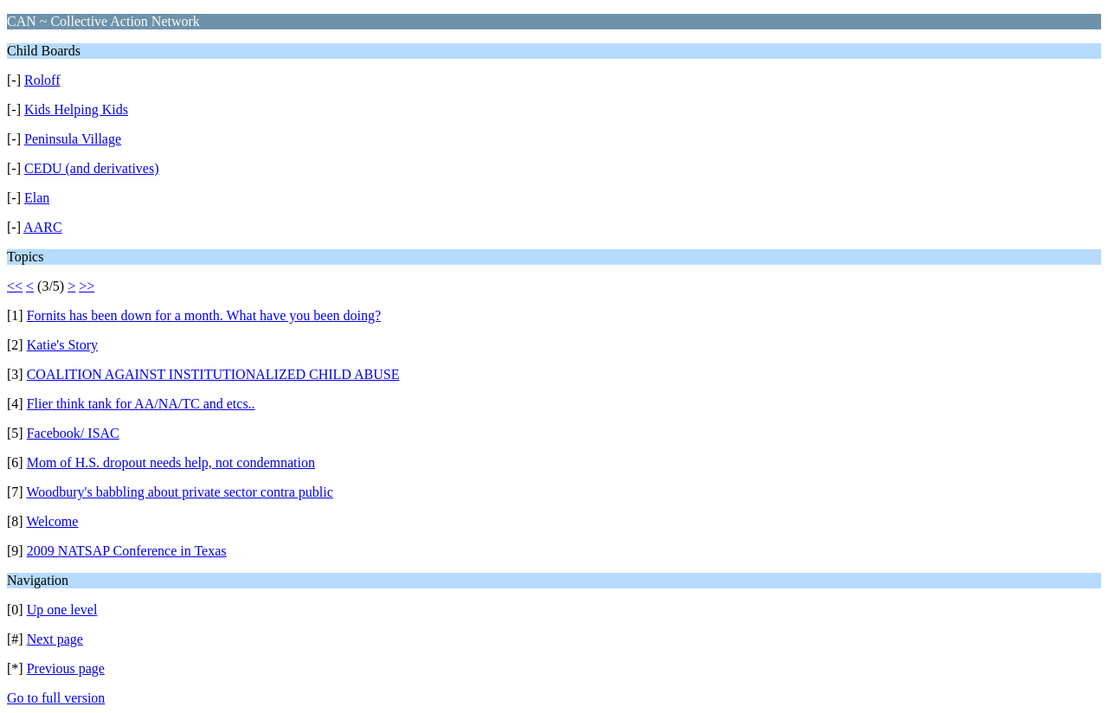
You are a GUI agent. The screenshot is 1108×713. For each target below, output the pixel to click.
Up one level (62, 609)
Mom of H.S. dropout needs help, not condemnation (171, 462)
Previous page (66, 668)
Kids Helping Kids (76, 109)
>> (86, 286)
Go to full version (56, 698)
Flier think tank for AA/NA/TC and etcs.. (141, 403)
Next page (55, 639)
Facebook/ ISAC (73, 433)
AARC (42, 227)
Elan (36, 197)
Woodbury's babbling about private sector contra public (179, 492)
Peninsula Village (72, 139)
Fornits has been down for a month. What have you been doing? (204, 315)
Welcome (52, 521)
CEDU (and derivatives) (91, 168)
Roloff (42, 80)
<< (15, 286)
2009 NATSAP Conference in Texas (127, 550)
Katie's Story (62, 344)
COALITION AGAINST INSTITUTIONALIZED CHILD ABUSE (213, 374)
